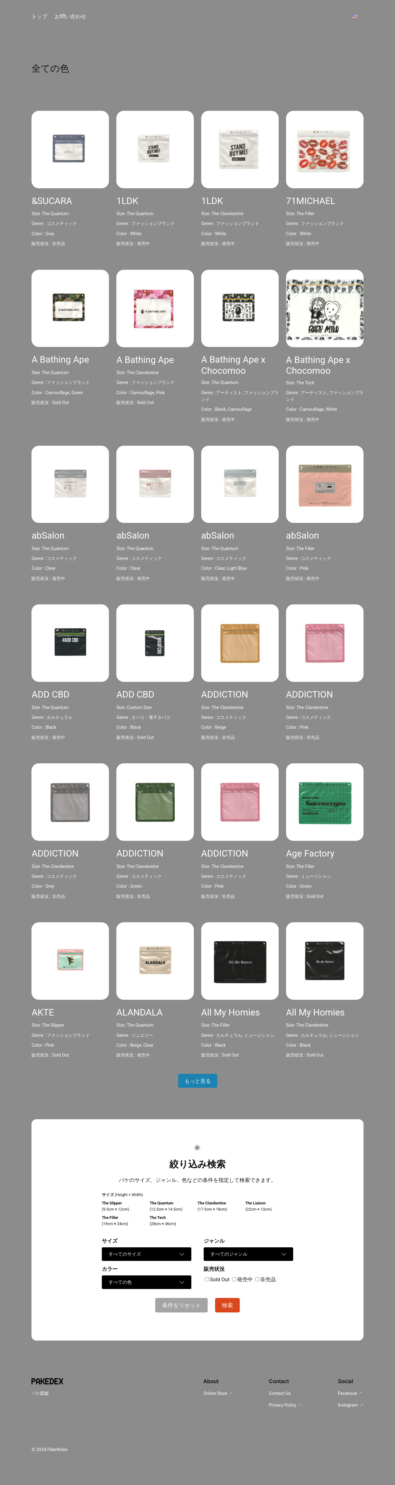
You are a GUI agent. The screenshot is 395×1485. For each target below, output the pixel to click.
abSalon (47, 535)
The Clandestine (227, 213)
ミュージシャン (316, 876)
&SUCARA (51, 201)
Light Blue (237, 568)
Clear (50, 568)
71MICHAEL (310, 201)
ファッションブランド (153, 223)
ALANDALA (139, 1012)
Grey (49, 233)
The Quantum (55, 213)
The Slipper (53, 1025)
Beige (220, 727)
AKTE (42, 1012)
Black (220, 409)
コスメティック (62, 223)
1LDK (127, 201)
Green (77, 392)
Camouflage (57, 392)
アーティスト (229, 392)
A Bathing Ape (60, 359)
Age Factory (310, 853)
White (136, 233)
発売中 (143, 243)
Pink (160, 392)
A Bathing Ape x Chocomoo (233, 365)
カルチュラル (60, 717)
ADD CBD (50, 694)
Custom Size (139, 707)
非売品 (58, 243)
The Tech (305, 383)
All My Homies (230, 1012)
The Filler (306, 213)
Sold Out (60, 402)
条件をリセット (181, 1305)
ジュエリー (142, 1035)
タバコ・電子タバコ (150, 717)
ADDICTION (224, 694)
